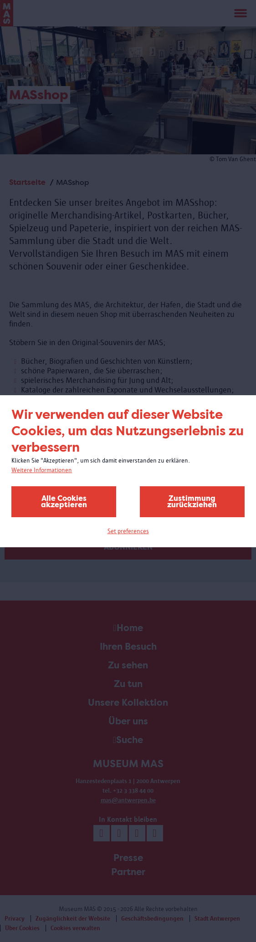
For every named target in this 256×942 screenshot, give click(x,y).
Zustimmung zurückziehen (192, 501)
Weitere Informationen (41, 470)
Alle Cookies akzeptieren (64, 501)
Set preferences (128, 531)
